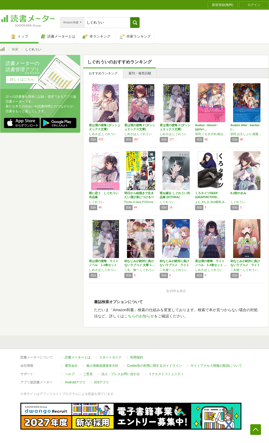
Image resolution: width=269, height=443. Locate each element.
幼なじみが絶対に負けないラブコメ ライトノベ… (174, 265)
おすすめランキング (103, 73)
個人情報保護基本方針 (102, 365)
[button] (135, 22)
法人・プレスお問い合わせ (120, 374)
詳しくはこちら (22, 79)
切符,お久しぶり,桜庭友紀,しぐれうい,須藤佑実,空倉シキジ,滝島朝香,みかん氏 (246, 134)
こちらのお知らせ (139, 316)
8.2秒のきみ (238, 193)
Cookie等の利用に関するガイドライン (154, 365)
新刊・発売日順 (140, 73)
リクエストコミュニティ (166, 374)
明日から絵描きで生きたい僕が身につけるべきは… (139, 197)
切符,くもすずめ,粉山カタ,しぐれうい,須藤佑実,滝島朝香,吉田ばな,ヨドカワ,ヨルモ (211, 134)
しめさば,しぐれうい (102, 134)
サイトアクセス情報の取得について (216, 365)
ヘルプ (69, 374)
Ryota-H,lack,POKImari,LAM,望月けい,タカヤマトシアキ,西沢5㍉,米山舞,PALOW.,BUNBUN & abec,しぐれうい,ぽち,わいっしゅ (140, 202)
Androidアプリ (75, 382)
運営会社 (71, 365)
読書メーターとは (78, 357)
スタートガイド (110, 357)
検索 (15, 49)
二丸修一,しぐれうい (173, 269)
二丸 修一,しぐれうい (139, 269)
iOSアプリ (101, 382)
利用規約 (136, 357)
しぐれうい (96, 202)
